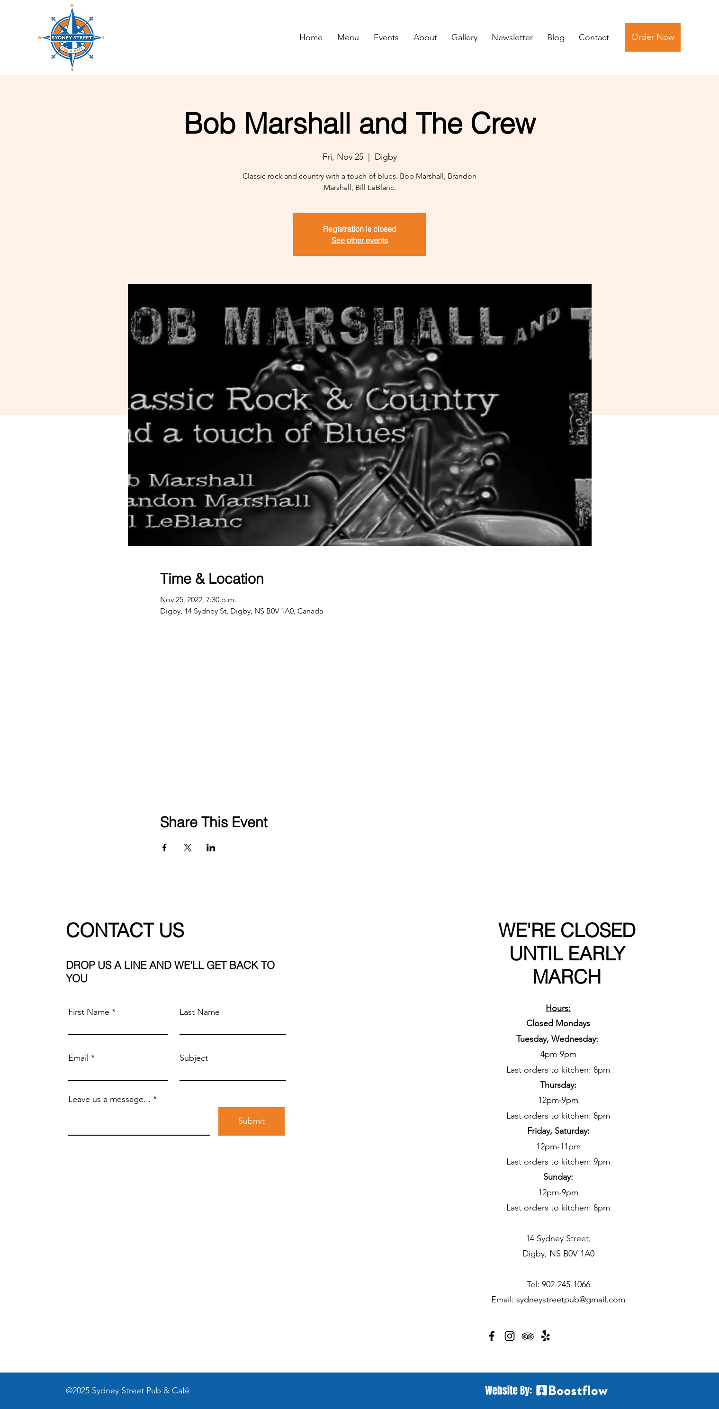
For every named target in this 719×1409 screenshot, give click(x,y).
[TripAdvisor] (527, 1336)
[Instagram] (509, 1336)
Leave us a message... (109, 1099)
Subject (194, 1058)
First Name (88, 1012)
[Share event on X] (187, 847)
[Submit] (251, 1121)
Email (78, 1058)
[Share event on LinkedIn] (211, 847)
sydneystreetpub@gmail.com (570, 1299)
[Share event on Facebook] (164, 847)
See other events (360, 240)
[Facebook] (491, 1336)
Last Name (200, 1012)
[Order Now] (653, 37)
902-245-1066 (566, 1284)
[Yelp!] (545, 1336)
